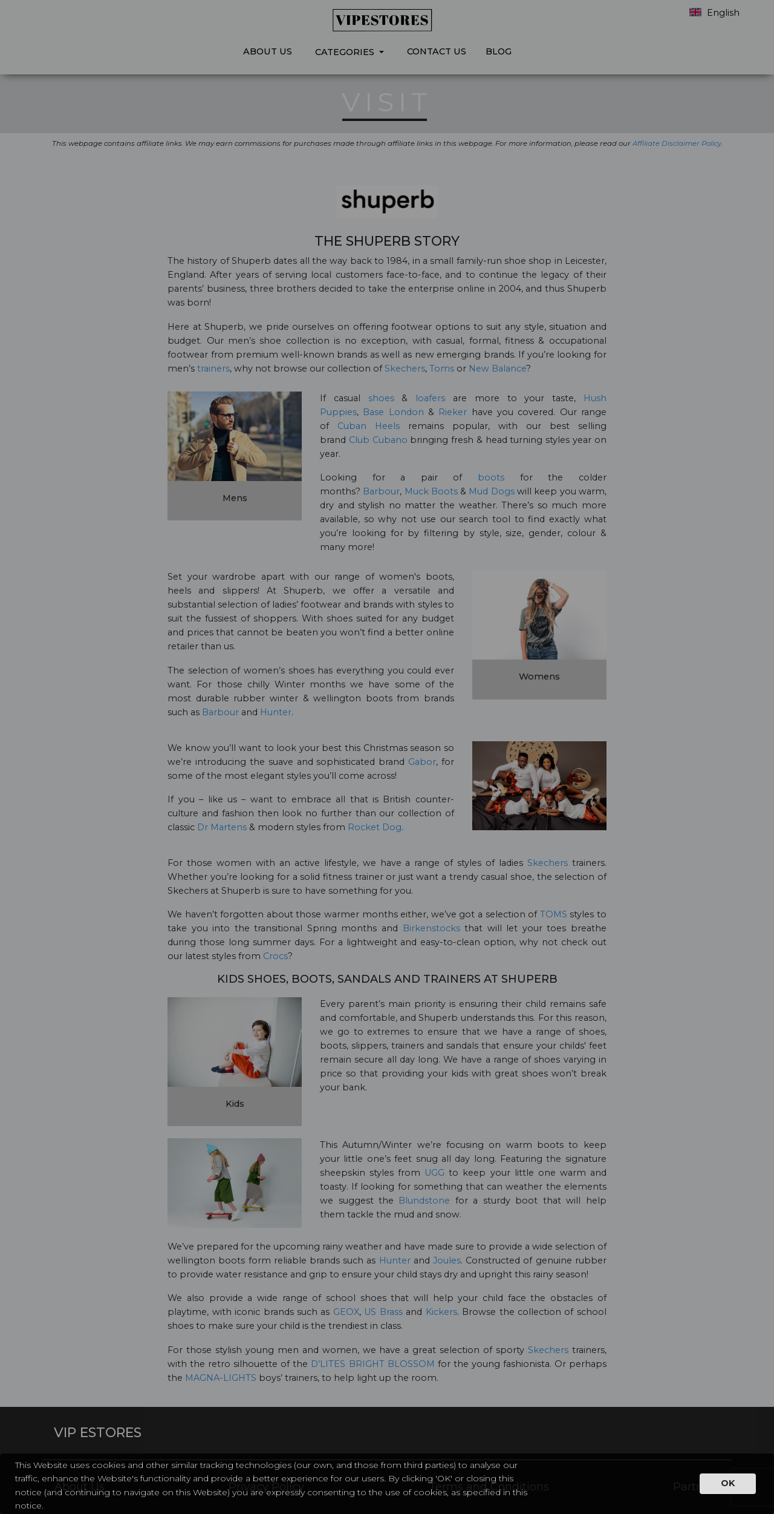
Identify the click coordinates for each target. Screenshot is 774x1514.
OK (728, 1483)
